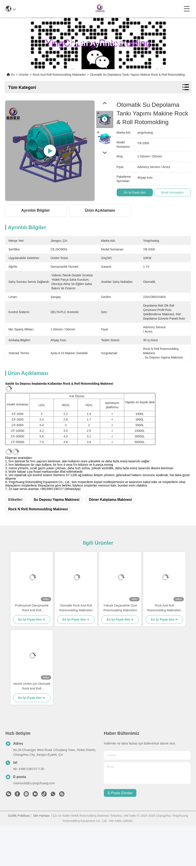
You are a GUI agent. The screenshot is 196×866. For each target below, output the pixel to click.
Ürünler (24, 74)
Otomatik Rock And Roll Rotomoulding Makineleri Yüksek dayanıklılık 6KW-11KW (76, 608)
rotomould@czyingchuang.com (34, 783)
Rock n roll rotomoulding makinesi (38, 509)
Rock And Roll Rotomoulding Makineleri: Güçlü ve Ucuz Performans (164, 608)
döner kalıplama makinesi (110, 499)
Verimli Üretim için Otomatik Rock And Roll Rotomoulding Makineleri (31, 686)
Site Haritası (41, 815)
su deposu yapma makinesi (56, 499)
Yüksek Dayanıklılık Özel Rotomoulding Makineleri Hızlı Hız (120, 608)
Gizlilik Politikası (19, 815)
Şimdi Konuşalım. (176, 192)
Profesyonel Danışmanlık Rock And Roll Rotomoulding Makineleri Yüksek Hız (32, 608)
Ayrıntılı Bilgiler (35, 210)
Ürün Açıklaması (100, 210)
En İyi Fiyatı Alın (138, 192)
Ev (13, 74)
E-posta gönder (120, 793)
